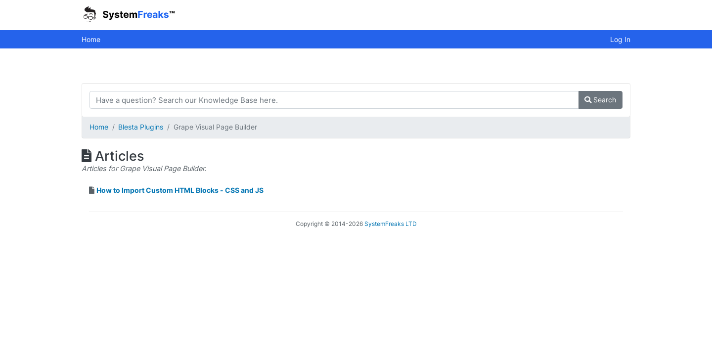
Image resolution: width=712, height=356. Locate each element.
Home (91, 39)
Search (600, 99)
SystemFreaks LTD (390, 223)
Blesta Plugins (140, 127)
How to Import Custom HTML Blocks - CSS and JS (180, 190)
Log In (620, 39)
